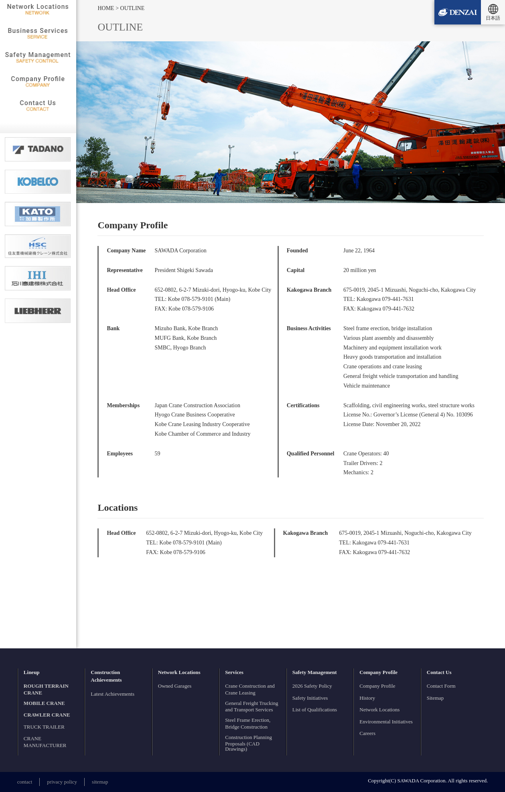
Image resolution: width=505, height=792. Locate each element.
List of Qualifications (314, 710)
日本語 (493, 18)
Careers (367, 733)
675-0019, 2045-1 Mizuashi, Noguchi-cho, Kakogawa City (409, 290)
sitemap (100, 782)
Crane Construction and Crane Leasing (249, 689)
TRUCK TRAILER (44, 727)
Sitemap (435, 698)
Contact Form (441, 686)
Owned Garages (174, 686)
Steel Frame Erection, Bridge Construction (247, 723)
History (367, 698)
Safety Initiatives (310, 698)
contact (24, 782)
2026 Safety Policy (312, 686)
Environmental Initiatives (386, 722)
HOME (106, 8)
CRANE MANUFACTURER (45, 741)
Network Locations (379, 710)
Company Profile (377, 686)
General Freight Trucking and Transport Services (251, 706)
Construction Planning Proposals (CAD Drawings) (248, 743)
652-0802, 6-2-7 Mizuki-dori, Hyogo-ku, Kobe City (212, 290)
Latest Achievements (112, 694)
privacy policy (62, 782)
